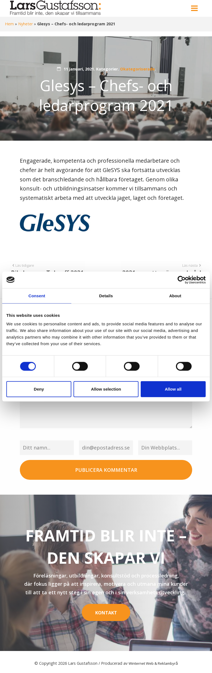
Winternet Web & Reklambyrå (153, 660)
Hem (9, 23)
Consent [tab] (36, 295)
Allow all (173, 389)
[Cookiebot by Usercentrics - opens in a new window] (181, 280)
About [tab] (175, 295)
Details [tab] (106, 295)
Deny (39, 389)
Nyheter (25, 23)
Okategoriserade (137, 69)
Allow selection (106, 389)
